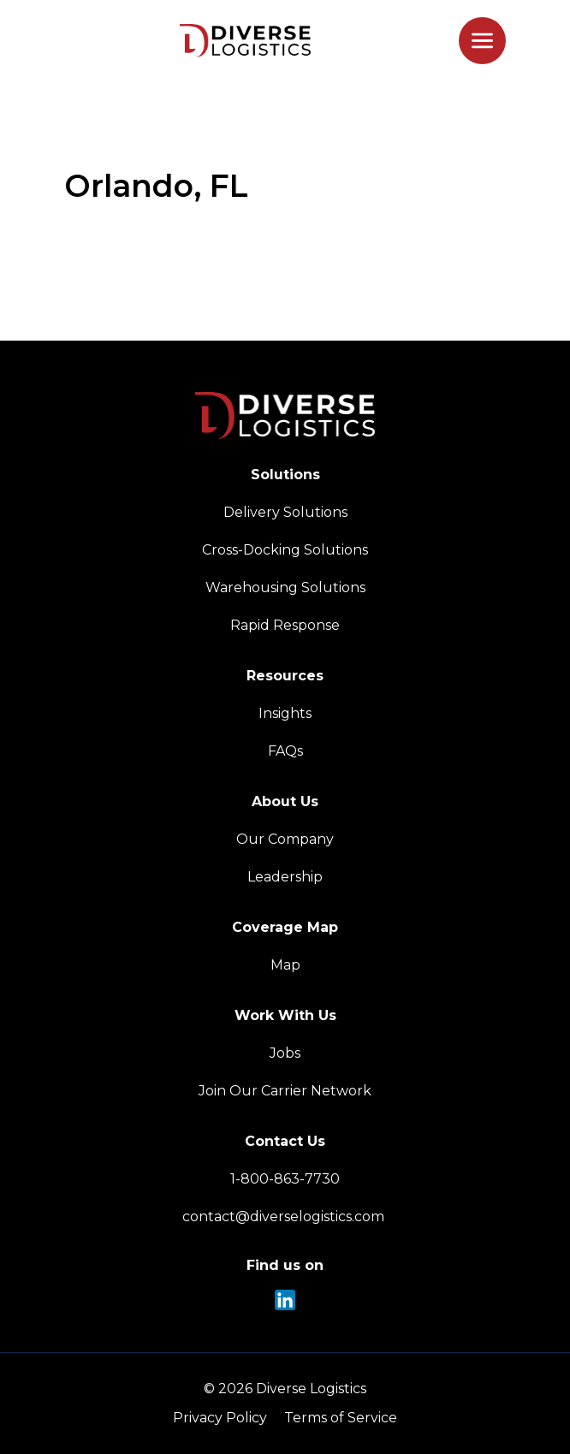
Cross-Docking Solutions (285, 550)
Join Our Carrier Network (285, 1091)
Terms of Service (340, 1417)
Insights (285, 713)
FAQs (285, 751)
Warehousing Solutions (285, 587)
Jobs (285, 1053)
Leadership (285, 877)
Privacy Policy (220, 1417)
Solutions (285, 474)
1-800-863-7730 (285, 1179)
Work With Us (285, 1015)
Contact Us (285, 1141)
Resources (285, 676)
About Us (285, 801)
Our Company (285, 839)
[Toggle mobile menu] (482, 40)
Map (285, 965)
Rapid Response (285, 625)
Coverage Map (285, 927)
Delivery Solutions (285, 512)
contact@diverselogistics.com (285, 1216)
